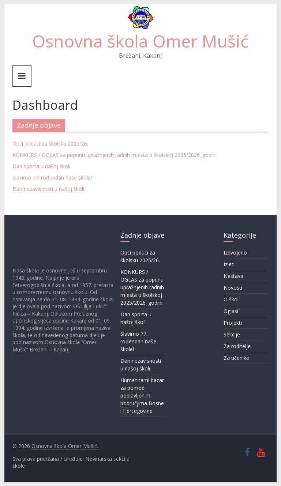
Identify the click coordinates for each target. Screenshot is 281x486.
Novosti (233, 287)
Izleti (229, 264)
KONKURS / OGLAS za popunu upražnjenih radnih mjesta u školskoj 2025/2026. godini (114, 154)
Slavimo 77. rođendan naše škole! (52, 177)
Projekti (233, 322)
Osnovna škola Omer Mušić (140, 41)
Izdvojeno (235, 252)
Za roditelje (237, 346)
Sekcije (232, 334)
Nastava (233, 275)
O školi (232, 299)
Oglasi (231, 311)
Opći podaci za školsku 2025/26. (50, 143)
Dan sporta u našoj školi (41, 166)
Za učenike (236, 357)
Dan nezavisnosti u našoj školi (48, 188)
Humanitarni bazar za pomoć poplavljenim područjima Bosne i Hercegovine (142, 395)
